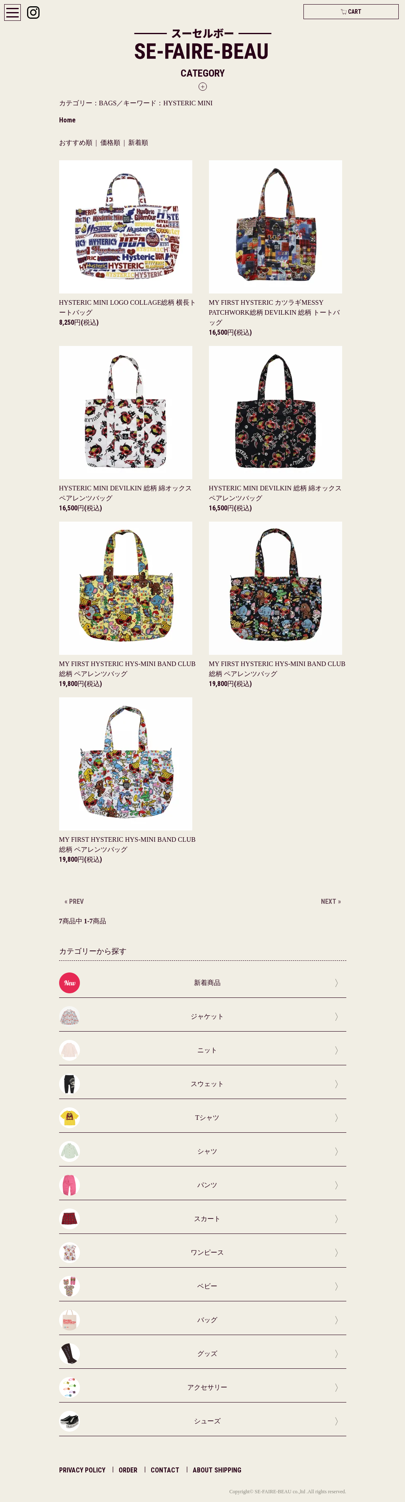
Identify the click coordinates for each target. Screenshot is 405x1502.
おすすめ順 (75, 142)
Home (67, 120)
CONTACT (165, 1470)
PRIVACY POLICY (82, 1470)
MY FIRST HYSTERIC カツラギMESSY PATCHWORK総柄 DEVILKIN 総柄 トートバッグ (274, 312)
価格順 (110, 142)
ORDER (128, 1470)
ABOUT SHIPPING (217, 1470)
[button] (202, 79)
